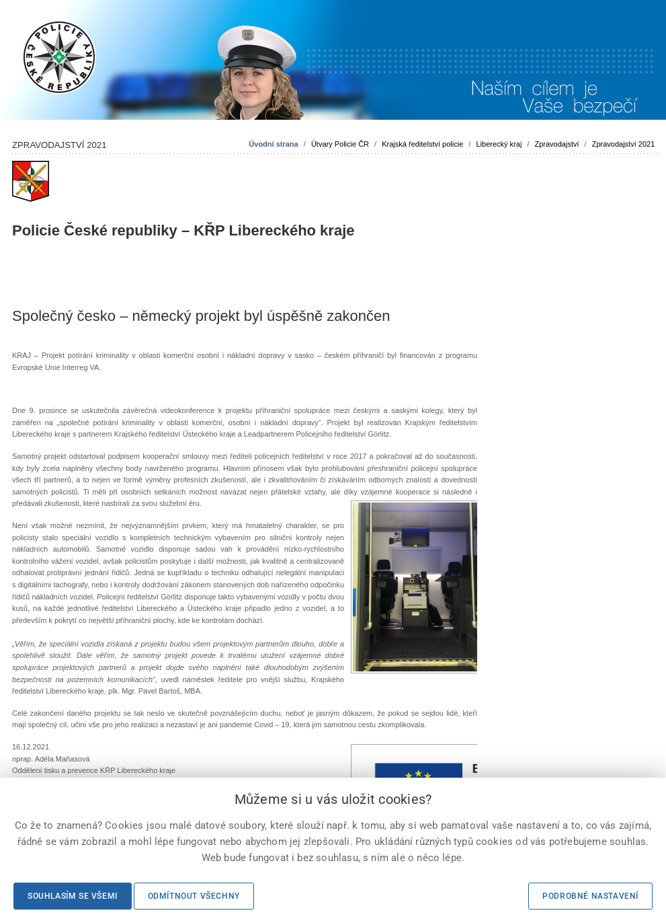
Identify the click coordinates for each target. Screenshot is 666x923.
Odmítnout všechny (194, 896)
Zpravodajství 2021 (623, 144)
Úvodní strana (273, 144)
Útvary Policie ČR (340, 144)
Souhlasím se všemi (73, 896)
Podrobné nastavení (590, 896)
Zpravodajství (557, 144)
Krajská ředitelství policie (422, 144)
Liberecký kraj (499, 144)
